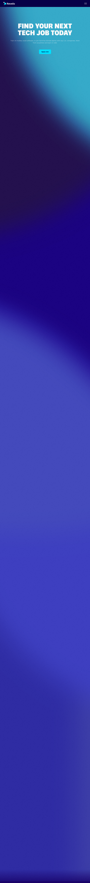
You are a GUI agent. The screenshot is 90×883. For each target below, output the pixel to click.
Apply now (45, 52)
